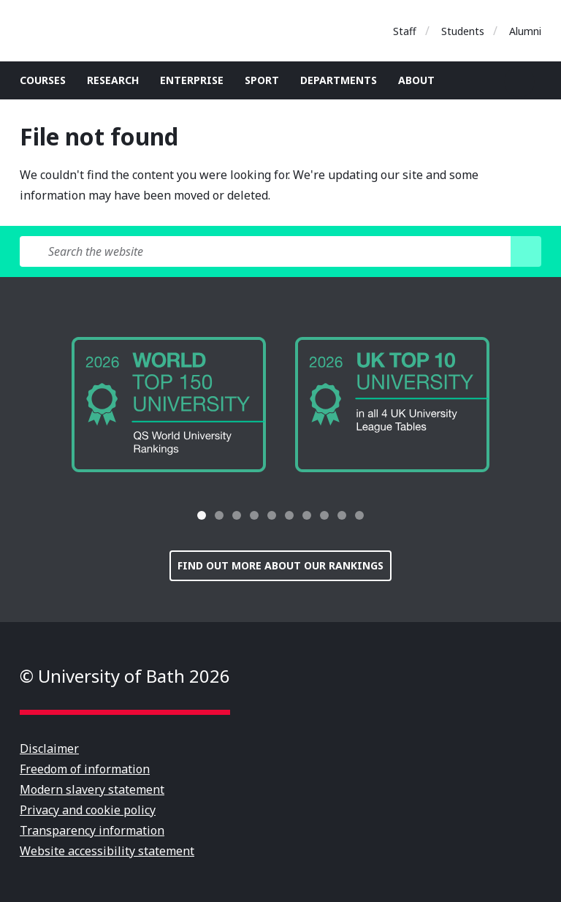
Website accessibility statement (107, 851)
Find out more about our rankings (280, 565)
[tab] (201, 515)
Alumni (525, 31)
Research (113, 80)
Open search (519, 82)
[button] (165, 515)
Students (462, 31)
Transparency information (92, 830)
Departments (338, 80)
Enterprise (192, 80)
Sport (262, 80)
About (416, 80)
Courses (43, 80)
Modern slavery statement (92, 789)
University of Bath (85, 30)
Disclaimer (49, 748)
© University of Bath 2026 (125, 676)
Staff (404, 31)
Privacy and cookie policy (88, 810)
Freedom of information (85, 769)
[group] (169, 404)
